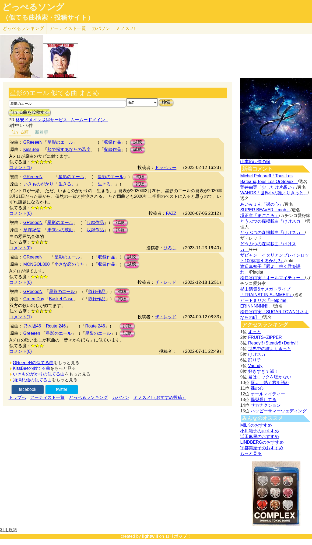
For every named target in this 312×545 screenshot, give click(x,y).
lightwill (150, 536)
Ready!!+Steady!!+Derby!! (273, 343)
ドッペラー (165, 167)
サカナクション (266, 405)
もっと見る (251, 453)
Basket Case (61, 298)
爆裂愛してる (263, 399)
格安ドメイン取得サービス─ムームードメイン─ (62, 120)
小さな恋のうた (69, 264)
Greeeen (31, 333)
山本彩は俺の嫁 (255, 161)
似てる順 (20, 132)
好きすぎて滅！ (263, 371)
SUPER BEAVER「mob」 (265, 210)
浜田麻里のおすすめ (259, 436)
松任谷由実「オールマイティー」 (272, 277)
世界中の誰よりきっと (269, 348)
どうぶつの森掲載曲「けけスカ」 (272, 221)
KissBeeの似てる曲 (31, 368)
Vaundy (255, 365)
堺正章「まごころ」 (259, 215)
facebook (27, 389)
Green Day (33, 298)
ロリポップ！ (178, 536)
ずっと (254, 331)
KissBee (31, 149)
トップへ (17, 397)
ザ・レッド (165, 282)
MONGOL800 (36, 264)
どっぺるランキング (88, 397)
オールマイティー (268, 394)
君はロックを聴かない (269, 377)
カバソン (101, 28)
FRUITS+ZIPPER (265, 337)
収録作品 (112, 142)
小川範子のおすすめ (259, 431)
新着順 (41, 132)
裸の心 (257, 388)
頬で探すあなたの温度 (68, 149)
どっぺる (23, 28)
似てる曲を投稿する (29, 112)
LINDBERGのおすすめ (262, 442)
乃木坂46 (32, 326)
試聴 (137, 142)
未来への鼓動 (60, 229)
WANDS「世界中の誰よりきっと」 (274, 193)
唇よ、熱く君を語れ (270, 382)
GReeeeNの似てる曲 (33, 362)
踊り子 (254, 360)
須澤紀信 (32, 229)
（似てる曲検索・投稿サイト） (48, 17)
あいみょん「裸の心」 (261, 204)
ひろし (169, 248)
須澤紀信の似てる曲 (32, 380)
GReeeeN (33, 142)
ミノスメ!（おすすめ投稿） (160, 397)
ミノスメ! (125, 28)
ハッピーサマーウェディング (279, 411)
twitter (62, 389)
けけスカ (256, 354)
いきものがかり (38, 184)
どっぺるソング (33, 7)
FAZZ (171, 213)
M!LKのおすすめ (256, 425)
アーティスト (68, 28)
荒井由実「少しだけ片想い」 (268, 187)
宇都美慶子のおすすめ (261, 448)
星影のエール (60, 142)
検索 (166, 102)
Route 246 (56, 326)
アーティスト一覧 (47, 397)
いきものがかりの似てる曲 (39, 374)
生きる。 (67, 184)
